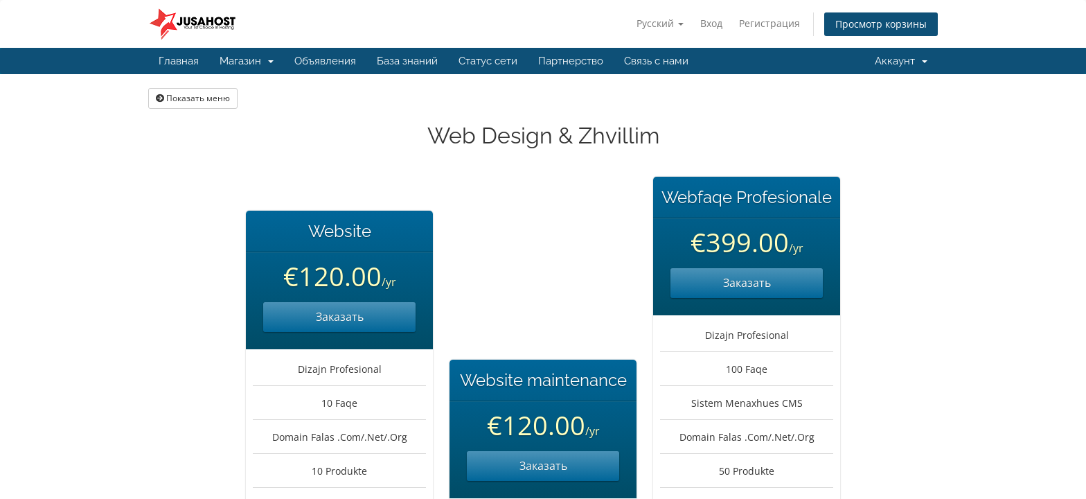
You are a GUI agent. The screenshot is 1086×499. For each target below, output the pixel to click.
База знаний (407, 61)
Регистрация (769, 23)
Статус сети (488, 61)
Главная (179, 61)
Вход (711, 23)
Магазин (247, 61)
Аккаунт (901, 61)
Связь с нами (656, 61)
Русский (660, 23)
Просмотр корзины (881, 23)
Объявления (325, 61)
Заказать (340, 316)
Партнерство (570, 61)
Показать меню (193, 98)
